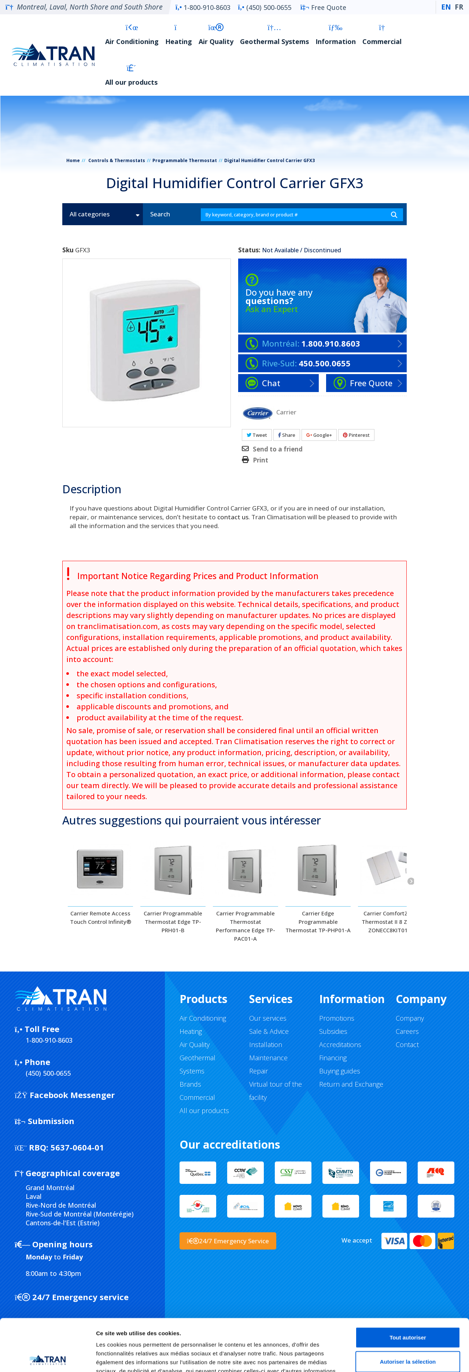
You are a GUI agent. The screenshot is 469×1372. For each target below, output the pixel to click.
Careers (407, 1031)
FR (459, 7)
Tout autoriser (407, 1285)
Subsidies (333, 1031)
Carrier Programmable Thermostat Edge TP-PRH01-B (173, 922)
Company (410, 1018)
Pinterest (356, 435)
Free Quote (323, 7)
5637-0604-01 (59, 1147)
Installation (265, 1044)
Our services (268, 1018)
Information (335, 34)
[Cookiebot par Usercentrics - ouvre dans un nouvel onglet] (47, 1357)
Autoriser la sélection (408, 1309)
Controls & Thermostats (116, 160)
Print (260, 460)
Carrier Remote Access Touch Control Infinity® (100, 917)
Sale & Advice (269, 1031)
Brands (190, 1084)
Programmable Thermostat (184, 160)
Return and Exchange (351, 1084)
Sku (68, 250)
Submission (44, 1120)
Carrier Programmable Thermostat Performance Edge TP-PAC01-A (245, 926)
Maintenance (268, 1057)
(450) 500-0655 (264, 7)
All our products (131, 75)
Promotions (336, 1018)
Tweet (257, 435)
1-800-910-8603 (203, 7)
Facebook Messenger (65, 1094)
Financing (333, 1057)
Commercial (382, 34)
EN (446, 7)
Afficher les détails (403, 1357)
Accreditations (340, 1044)
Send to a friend (278, 449)
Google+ (319, 435)
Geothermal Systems (274, 34)
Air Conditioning (132, 34)
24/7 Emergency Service (228, 1241)
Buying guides (339, 1070)
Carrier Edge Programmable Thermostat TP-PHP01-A (318, 922)
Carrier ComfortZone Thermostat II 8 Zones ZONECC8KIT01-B (391, 922)
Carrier (286, 411)
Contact (407, 1044)
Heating (178, 34)
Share (286, 435)
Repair (258, 1070)
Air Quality (216, 34)
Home (73, 160)
